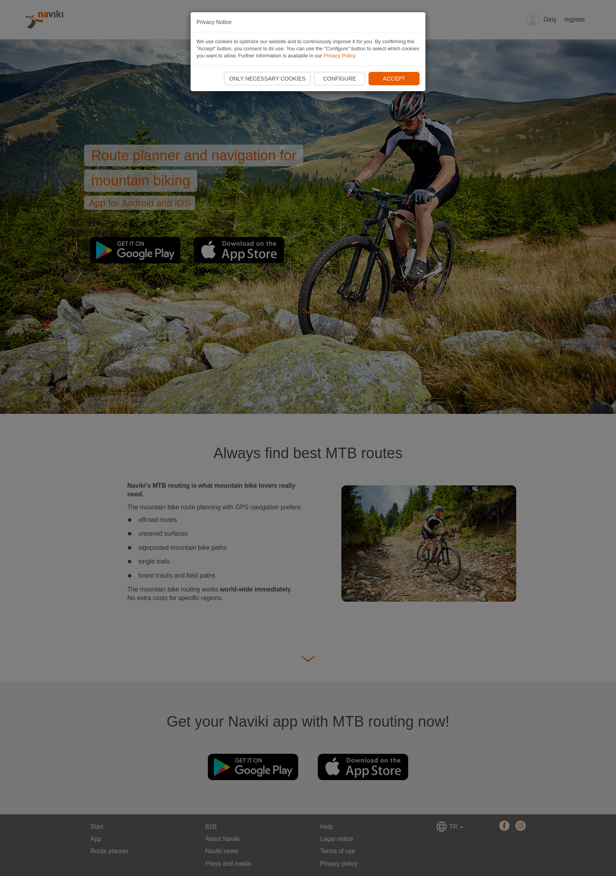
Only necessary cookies (267, 78)
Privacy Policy (339, 56)
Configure (339, 78)
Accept (394, 78)
